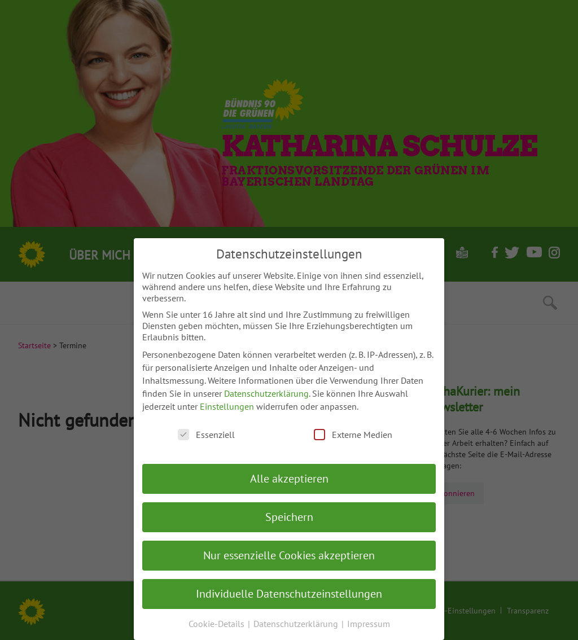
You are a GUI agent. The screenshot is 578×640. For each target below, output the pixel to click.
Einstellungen (227, 406)
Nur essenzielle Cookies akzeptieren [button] (289, 555)
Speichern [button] (289, 517)
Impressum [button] (368, 623)
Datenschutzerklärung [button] (296, 623)
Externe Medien (353, 434)
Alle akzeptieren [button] (289, 478)
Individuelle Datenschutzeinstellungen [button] (289, 593)
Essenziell (206, 434)
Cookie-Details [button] (218, 623)
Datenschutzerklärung (266, 393)
